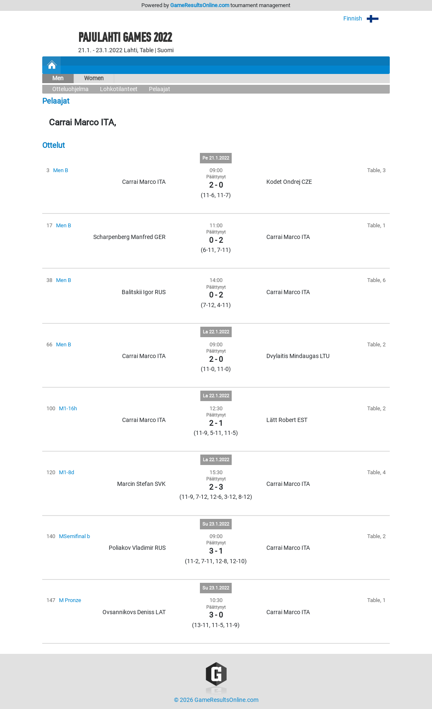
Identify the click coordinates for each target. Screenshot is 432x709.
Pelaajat (159, 89)
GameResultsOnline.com (199, 5)
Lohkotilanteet (119, 89)
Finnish (366, 18)
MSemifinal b (74, 536)
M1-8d (66, 472)
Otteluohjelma (70, 89)
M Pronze (70, 600)
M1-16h (68, 408)
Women (94, 78)
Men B (60, 170)
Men (58, 78)
